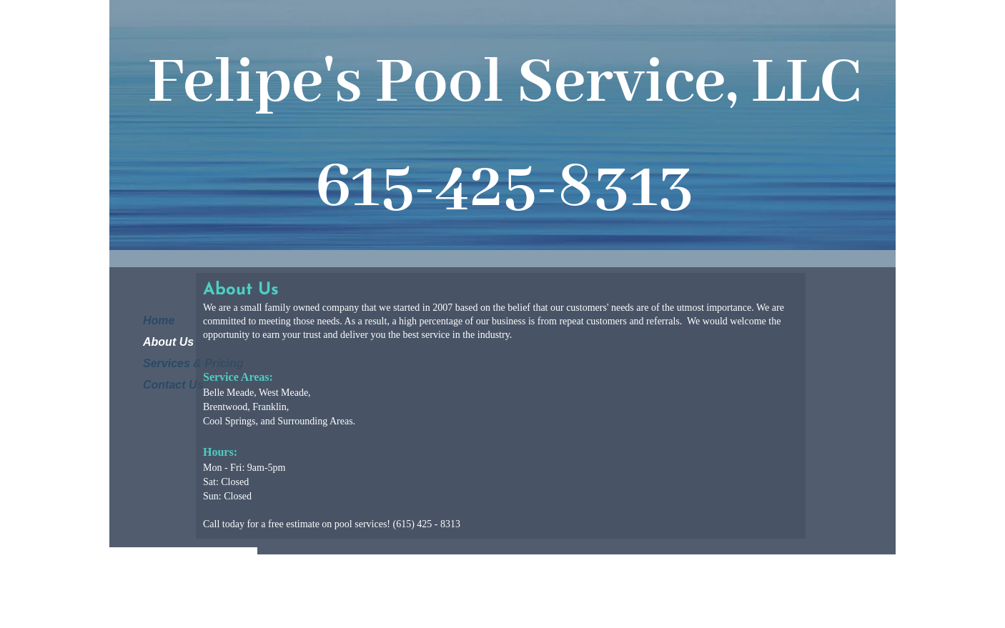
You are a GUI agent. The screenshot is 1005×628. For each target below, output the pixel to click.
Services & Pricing (193, 363)
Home (158, 320)
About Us (168, 342)
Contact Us (173, 385)
